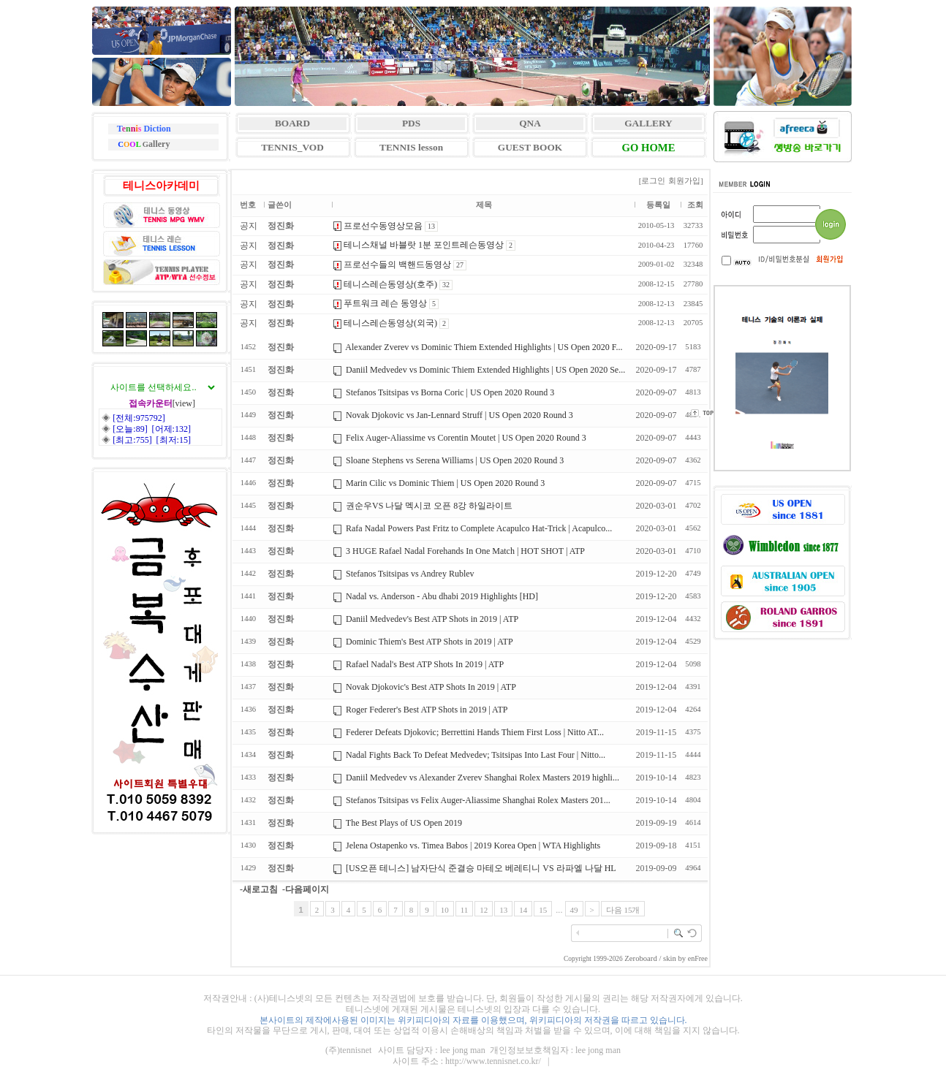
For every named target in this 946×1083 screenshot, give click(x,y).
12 (484, 909)
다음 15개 (623, 909)
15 (543, 909)
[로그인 (652, 180)
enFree (698, 958)
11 (465, 909)
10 (445, 909)
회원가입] (686, 180)
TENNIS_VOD (292, 147)
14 (523, 909)
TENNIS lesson (411, 147)
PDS (411, 123)
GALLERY (648, 123)
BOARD (292, 123)
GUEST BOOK (530, 147)
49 (574, 909)
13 (503, 909)
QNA (530, 123)
